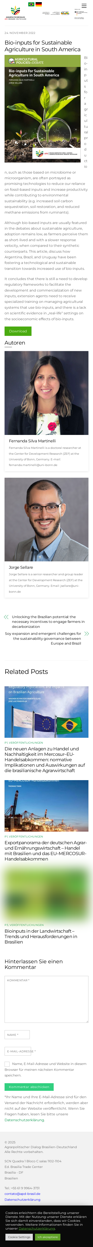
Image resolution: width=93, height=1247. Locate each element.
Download (18, 331)
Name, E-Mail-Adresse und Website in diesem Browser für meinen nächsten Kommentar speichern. (45, 1069)
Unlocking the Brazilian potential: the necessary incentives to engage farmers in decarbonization (48, 622)
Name (12, 1034)
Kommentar (18, 980)
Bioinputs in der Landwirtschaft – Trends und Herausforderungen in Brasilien (41, 936)
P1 (6, 742)
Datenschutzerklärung (24, 1120)
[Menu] (84, 6)
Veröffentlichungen (26, 742)
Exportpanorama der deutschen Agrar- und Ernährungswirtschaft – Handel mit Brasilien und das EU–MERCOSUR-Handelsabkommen (46, 851)
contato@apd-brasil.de (22, 1194)
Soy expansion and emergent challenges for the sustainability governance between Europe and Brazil (43, 638)
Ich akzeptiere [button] (48, 1237)
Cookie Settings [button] (19, 1237)
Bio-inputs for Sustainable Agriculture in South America (42, 46)
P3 (6, 925)
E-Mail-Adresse (21, 1051)
